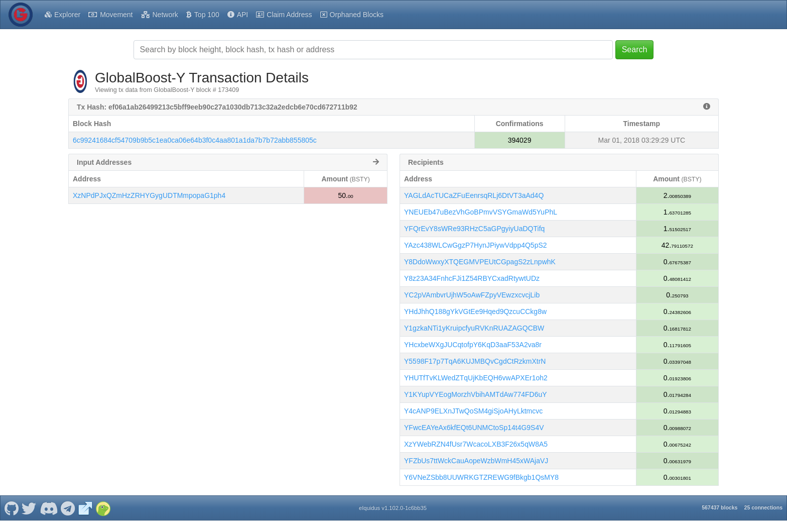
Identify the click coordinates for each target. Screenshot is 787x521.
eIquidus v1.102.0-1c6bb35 (393, 508)
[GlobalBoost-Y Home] (21, 14)
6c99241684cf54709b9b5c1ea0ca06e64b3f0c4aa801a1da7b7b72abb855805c (195, 140)
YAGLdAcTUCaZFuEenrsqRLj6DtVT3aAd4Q (474, 195)
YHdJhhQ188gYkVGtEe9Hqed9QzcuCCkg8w (475, 311)
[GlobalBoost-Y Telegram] (68, 508)
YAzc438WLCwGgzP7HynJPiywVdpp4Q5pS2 (475, 245)
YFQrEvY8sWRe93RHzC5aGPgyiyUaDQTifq (474, 229)
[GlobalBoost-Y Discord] (48, 508)
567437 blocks (719, 507)
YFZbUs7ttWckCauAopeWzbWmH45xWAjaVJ (476, 461)
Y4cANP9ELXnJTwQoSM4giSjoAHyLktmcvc (473, 411)
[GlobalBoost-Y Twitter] (29, 508)
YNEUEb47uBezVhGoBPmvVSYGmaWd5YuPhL (480, 212)
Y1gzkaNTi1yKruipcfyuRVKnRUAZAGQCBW (474, 328)
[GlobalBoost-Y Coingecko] (103, 508)
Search (634, 49)
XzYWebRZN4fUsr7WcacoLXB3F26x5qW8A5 (476, 444)
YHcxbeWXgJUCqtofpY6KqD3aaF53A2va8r (473, 345)
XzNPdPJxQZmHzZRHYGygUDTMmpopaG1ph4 (149, 195)
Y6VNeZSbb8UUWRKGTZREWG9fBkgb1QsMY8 (481, 477)
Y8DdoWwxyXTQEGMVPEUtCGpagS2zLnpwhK (480, 262)
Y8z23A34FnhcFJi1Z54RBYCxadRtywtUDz (472, 278)
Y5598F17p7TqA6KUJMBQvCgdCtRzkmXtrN (475, 361)
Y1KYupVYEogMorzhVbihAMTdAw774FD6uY (475, 394)
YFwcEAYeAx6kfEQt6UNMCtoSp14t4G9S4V (474, 428)
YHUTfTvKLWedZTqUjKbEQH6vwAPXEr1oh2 (476, 378)
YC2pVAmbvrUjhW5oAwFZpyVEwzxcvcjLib (472, 295)
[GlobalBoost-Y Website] (85, 508)
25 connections (763, 507)
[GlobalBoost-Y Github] (11, 508)
